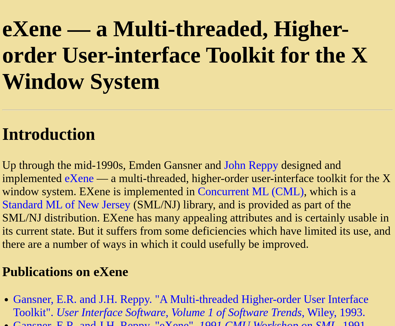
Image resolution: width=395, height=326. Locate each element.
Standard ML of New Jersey (66, 204)
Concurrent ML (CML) (251, 191)
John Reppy (251, 165)
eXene (79, 178)
